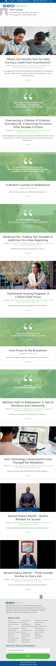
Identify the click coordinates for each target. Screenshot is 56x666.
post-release (24, 581)
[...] (46, 192)
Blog (9, 626)
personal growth (43, 130)
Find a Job (11, 636)
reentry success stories (27, 410)
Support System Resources (35, 65)
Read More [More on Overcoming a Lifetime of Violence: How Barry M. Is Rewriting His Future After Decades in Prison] (28, 144)
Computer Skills (14, 465)
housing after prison (34, 300)
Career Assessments (13, 628)
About (9, 620)
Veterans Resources (40, 630)
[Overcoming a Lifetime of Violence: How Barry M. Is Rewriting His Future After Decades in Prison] (28, 102)
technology (32, 467)
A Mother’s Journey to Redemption (28, 185)
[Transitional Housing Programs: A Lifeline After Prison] (28, 275)
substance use (38, 245)
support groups (40, 67)
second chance (25, 301)
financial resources (27, 67)
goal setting (46, 522)
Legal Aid (23, 632)
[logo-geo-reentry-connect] (15, 5)
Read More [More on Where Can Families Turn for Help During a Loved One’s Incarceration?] (28, 80)
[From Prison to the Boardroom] (28, 332)
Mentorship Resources (17, 522)
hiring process (49, 465)
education (30, 130)
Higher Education (26, 624)
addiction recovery (44, 243)
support (37, 132)
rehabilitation (22, 245)
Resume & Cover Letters (41, 620)
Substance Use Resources (29, 243)
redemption (19, 132)
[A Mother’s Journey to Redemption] (28, 166)
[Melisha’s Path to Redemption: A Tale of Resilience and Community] (28, 384)
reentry (34, 67)
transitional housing (34, 301)
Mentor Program (25, 634)
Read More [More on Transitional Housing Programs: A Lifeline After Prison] (28, 310)
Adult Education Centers (14, 622)
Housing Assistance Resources (17, 300)
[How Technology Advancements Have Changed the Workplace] (28, 440)
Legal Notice (23, 662)
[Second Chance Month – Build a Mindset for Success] (28, 497)
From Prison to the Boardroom (28, 350)
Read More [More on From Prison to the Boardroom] (28, 362)
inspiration (36, 130)
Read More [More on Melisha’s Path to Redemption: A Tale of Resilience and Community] (28, 419)
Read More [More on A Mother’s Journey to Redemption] (28, 196)
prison (49, 130)
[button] (50, 1)
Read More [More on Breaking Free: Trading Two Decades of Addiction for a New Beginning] (28, 253)
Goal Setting (11, 642)
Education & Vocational (14, 632)
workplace (38, 467)
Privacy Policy (32, 662)
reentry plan (26, 524)
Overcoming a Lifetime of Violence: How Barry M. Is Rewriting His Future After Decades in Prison (28, 124)
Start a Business (39, 628)
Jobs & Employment (26, 630)
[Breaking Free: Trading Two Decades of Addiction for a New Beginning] (28, 218)
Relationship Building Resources (20, 65)
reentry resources (44, 300)
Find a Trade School (13, 638)
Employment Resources (24, 465)
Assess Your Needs (13, 624)
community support (32, 409)
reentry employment (24, 467)
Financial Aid (11, 634)
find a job (43, 465)
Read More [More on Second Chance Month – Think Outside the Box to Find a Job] (28, 589)
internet (17, 467)
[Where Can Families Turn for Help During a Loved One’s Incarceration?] (28, 40)
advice (40, 522)
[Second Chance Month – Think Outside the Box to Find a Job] (28, 554)
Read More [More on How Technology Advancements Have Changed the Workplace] (28, 475)
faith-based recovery (42, 409)
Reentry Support (25, 640)
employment (37, 465)
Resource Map (25, 642)
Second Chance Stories (18, 130)
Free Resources (12, 640)
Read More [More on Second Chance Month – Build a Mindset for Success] (28, 532)
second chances (31, 132)
